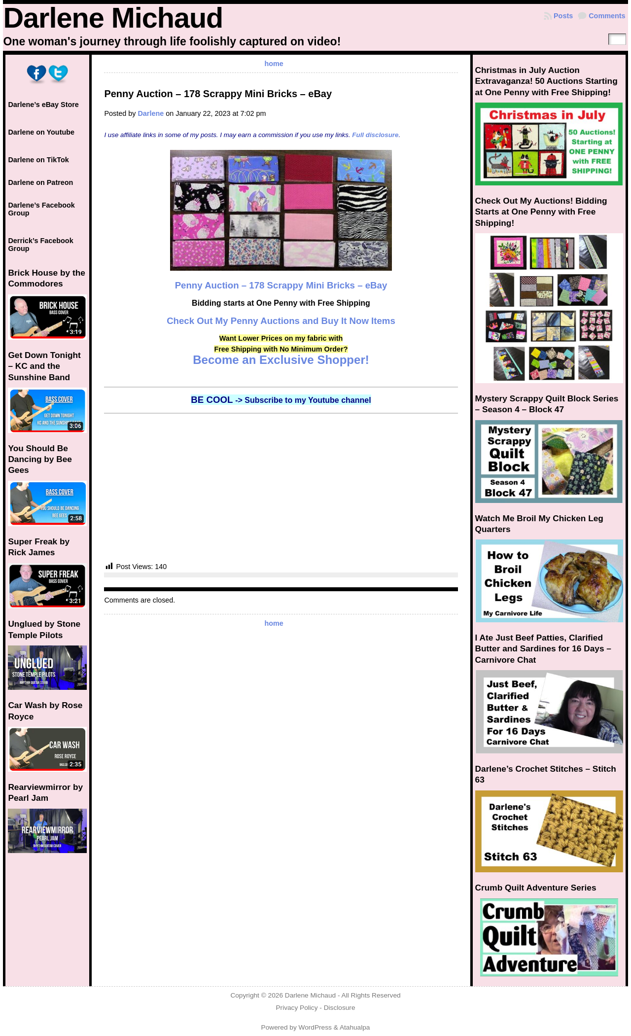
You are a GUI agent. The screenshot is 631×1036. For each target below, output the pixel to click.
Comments (607, 16)
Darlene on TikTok (38, 160)
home (273, 64)
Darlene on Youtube (41, 132)
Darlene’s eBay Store (43, 104)
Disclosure (339, 1007)
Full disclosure (375, 135)
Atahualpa (355, 1027)
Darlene (151, 113)
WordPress (315, 1027)
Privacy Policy (296, 1007)
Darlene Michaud (113, 18)
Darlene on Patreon (40, 182)
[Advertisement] (280, 488)
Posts (563, 16)
